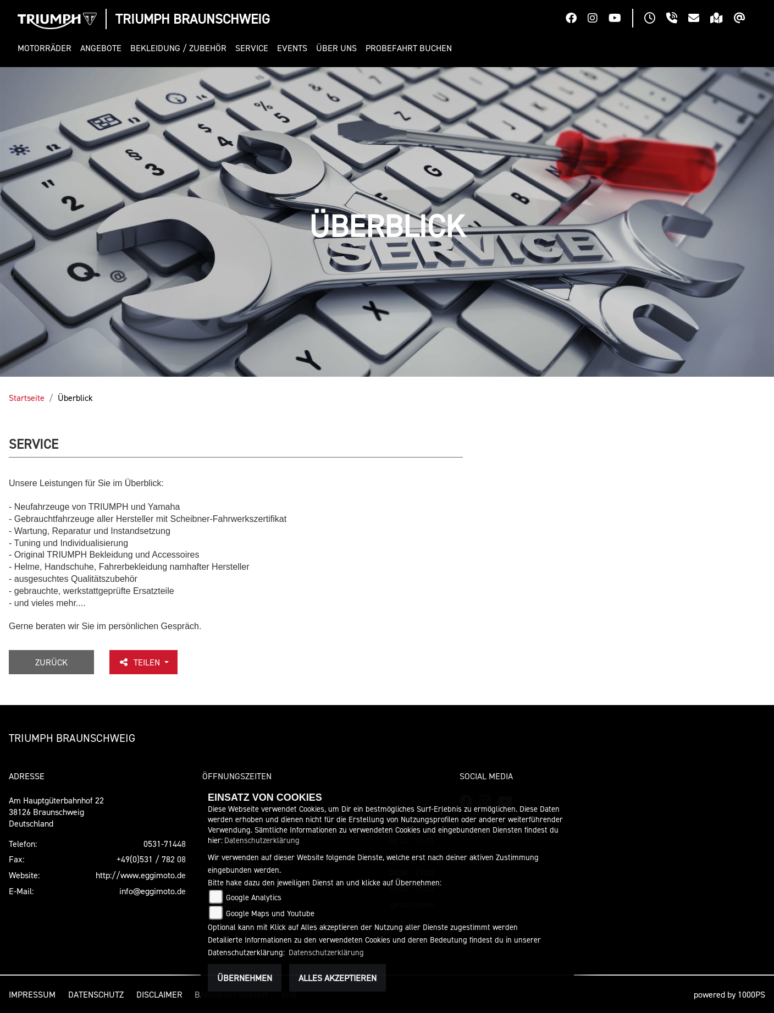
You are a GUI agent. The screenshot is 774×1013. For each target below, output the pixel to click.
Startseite (27, 397)
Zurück (51, 662)
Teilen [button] (140, 662)
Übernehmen (244, 977)
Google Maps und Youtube (270, 913)
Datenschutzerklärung (262, 840)
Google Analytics (253, 897)
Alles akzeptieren (337, 977)
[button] (47, 48)
